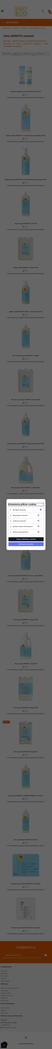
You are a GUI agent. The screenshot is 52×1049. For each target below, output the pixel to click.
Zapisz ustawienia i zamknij (26, 539)
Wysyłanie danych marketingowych (23, 526)
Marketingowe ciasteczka (20, 515)
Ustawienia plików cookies (22, 504)
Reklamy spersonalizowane (20, 532)
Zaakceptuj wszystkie (26, 544)
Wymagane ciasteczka (19, 510)
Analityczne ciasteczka (19, 521)
